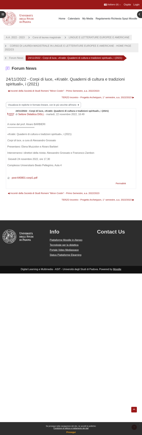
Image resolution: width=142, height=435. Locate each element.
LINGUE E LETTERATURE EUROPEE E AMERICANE (99, 37)
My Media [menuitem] (87, 18)
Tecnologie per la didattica (64, 245)
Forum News (16, 58)
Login (136, 4)
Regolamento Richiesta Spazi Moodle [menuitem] (116, 18)
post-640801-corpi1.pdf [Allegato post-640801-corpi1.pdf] (22, 177)
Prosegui (71, 432)
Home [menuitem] (62, 18)
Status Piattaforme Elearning (65, 255)
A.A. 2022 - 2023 (15, 37)
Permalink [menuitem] (121, 183)
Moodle (117, 269)
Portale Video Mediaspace (64, 250)
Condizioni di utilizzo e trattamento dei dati (71, 428)
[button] (112, 4)
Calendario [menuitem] (74, 18)
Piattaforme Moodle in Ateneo (66, 240)
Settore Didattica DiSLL (31, 114)
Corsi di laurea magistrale (47, 37)
